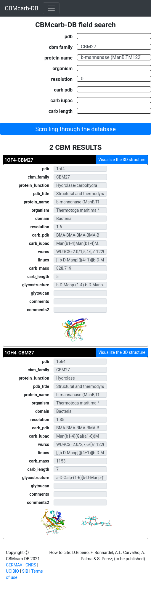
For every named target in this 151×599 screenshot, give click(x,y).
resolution (62, 79)
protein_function (34, 185)
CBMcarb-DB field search (75, 25)
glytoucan (40, 293)
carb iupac (61, 100)
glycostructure (35, 284)
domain (42, 218)
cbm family (61, 47)
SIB (25, 571)
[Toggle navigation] (51, 8)
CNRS (30, 565)
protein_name (36, 202)
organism (62, 68)
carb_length (38, 276)
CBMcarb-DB (21, 8)
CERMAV (14, 565)
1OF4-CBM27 (18, 160)
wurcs (43, 251)
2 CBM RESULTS (75, 147)
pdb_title (41, 193)
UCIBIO (12, 571)
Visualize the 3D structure (121, 159)
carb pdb (63, 89)
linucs (43, 260)
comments (39, 301)
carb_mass (39, 268)
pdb (69, 36)
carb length (61, 111)
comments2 (38, 309)
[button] (75, 129)
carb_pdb (40, 235)
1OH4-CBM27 (19, 353)
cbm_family (38, 177)
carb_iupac (39, 243)
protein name (58, 57)
